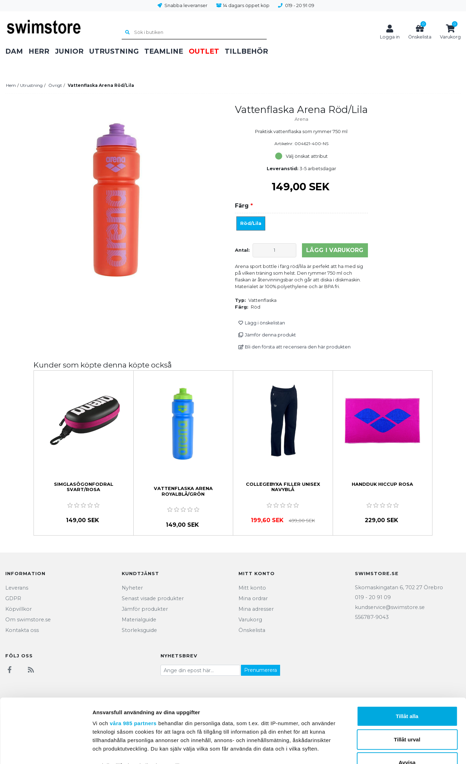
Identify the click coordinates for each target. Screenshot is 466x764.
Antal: (242, 250)
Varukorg (250, 619)
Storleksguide (139, 630)
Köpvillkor (18, 609)
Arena (301, 119)
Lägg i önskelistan (261, 323)
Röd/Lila (250, 223)
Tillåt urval (407, 679)
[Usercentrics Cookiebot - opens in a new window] (46, 750)
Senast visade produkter (153, 598)
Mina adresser (256, 609)
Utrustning (114, 51)
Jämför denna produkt (267, 335)
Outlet (204, 51)
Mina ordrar (253, 598)
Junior (69, 51)
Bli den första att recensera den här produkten (294, 347)
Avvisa (407, 702)
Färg (244, 205)
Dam (14, 51)
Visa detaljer (383, 750)
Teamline (163, 51)
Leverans (16, 588)
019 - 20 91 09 (299, 5)
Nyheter (132, 588)
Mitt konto (252, 588)
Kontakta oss (22, 630)
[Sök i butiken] (194, 33)
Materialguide (139, 619)
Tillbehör (246, 51)
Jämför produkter (145, 609)
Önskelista (251, 630)
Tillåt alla (407, 656)
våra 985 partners (133, 663)
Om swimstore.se (28, 619)
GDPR (13, 598)
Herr (39, 51)
